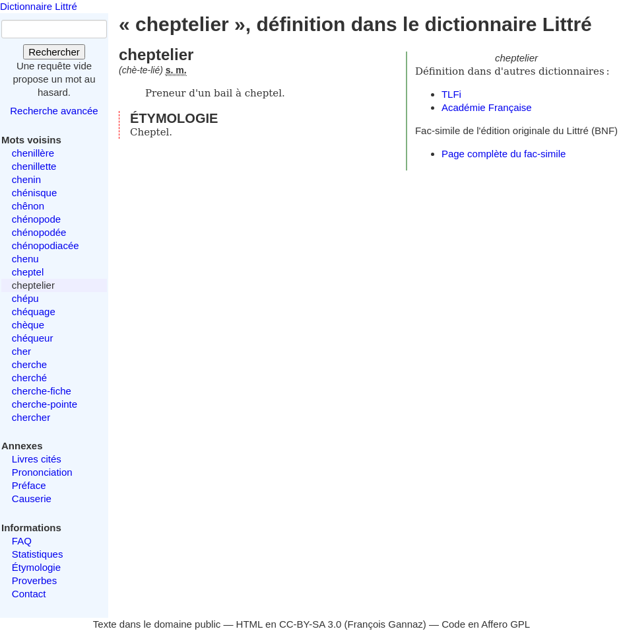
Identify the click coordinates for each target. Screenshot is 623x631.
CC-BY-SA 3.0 (310, 624)
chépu (25, 298)
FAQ (22, 540)
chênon (28, 205)
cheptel (28, 272)
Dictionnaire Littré (38, 6)
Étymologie (36, 567)
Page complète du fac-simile (504, 153)
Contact (29, 593)
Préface (29, 485)
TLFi (451, 94)
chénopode (36, 219)
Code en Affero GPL (486, 624)
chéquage (33, 311)
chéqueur (32, 338)
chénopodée (39, 232)
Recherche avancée (54, 110)
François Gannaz (385, 624)
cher (21, 351)
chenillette (34, 166)
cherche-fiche (41, 390)
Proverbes (34, 580)
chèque (28, 324)
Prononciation (42, 472)
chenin (26, 179)
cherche (29, 364)
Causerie (31, 498)
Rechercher (54, 51)
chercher (31, 417)
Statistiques (37, 554)
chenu (25, 258)
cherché (29, 377)
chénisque (34, 192)
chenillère (33, 153)
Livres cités (36, 458)
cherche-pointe (44, 404)
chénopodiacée (45, 245)
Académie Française (487, 107)
